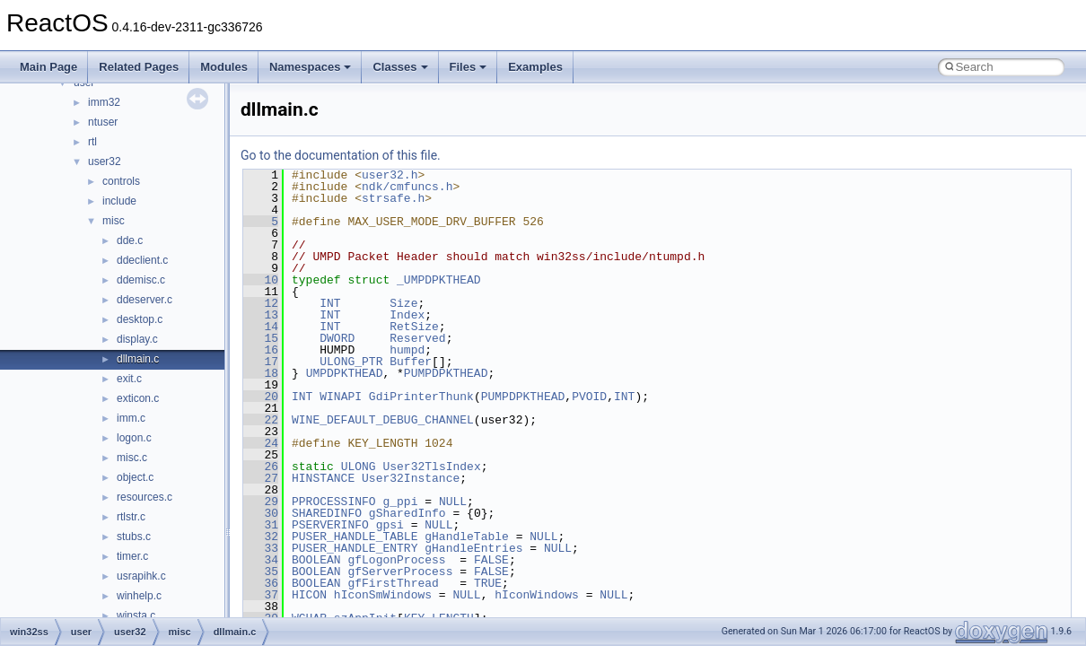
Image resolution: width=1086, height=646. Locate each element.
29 (260, 501)
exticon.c (138, 398)
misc (113, 220)
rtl (92, 141)
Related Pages (139, 67)
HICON (309, 595)
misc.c (132, 457)
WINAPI (341, 396)
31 (260, 525)
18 (260, 373)
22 (260, 420)
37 (260, 595)
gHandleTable (467, 536)
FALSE (491, 560)
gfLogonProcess (396, 560)
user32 (104, 161)
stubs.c (134, 536)
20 (260, 396)
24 (260, 443)
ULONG (358, 466)
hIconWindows (537, 595)
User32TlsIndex (431, 466)
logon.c (134, 438)
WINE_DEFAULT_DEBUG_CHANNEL (383, 420)
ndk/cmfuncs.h (407, 187)
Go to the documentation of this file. (341, 155)
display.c (137, 339)
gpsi (390, 525)
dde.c (130, 240)
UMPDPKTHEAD (344, 373)
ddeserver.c (144, 299)
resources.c (144, 497)
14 (260, 327)
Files (468, 67)
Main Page (48, 67)
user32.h (389, 175)
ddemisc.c (141, 280)
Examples (535, 67)
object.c (135, 477)
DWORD (337, 338)
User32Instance (411, 478)
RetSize (414, 327)
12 (260, 303)
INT (330, 303)
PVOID (589, 396)
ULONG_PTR (351, 362)
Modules (224, 67)
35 (260, 571)
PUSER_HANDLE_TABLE (354, 536)
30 (260, 513)
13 (260, 315)
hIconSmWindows (383, 595)
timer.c (132, 556)
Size (403, 303)
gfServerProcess (399, 571)
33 (260, 548)
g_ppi (399, 501)
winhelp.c (139, 595)
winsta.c (136, 615)
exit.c (129, 378)
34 (260, 560)
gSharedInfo (407, 513)
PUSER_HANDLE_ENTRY (354, 548)
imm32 (104, 102)
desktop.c (139, 319)
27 (260, 478)
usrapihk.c (141, 576)
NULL (453, 501)
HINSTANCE (323, 478)
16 (260, 350)
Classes (399, 67)
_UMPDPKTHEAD (439, 280)
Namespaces (310, 67)
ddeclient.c (142, 260)
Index (407, 315)
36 (260, 583)
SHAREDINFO (327, 513)
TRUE (488, 583)
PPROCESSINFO (334, 501)
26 (260, 466)
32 (260, 536)
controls (121, 181)
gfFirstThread (392, 583)
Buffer (411, 362)
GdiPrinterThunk (421, 396)
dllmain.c (138, 359)
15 (260, 338)
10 (260, 280)
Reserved (417, 338)
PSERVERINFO (330, 525)
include (119, 201)
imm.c (131, 418)
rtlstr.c (131, 517)
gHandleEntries (473, 548)
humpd (407, 350)
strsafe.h (393, 198)
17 (260, 362)
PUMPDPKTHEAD (446, 373)
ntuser (103, 122)
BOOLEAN (316, 560)
